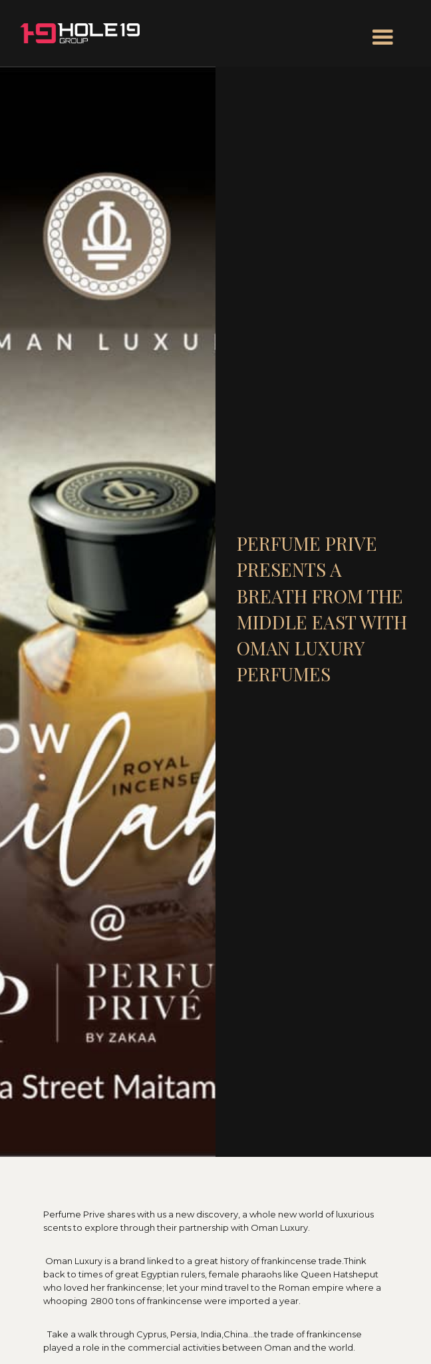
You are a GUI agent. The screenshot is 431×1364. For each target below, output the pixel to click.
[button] (383, 37)
